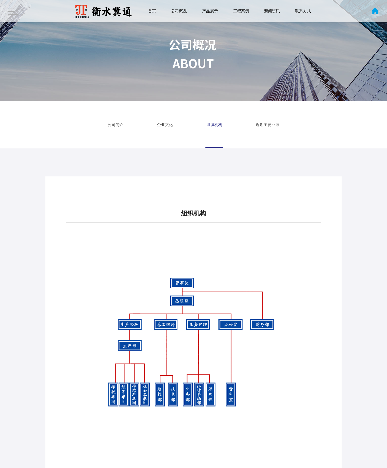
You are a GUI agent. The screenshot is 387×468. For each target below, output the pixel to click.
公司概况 (179, 11)
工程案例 (241, 11)
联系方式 (303, 11)
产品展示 (210, 11)
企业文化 (165, 125)
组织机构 (214, 125)
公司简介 (115, 125)
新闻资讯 (272, 11)
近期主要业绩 (267, 125)
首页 (152, 11)
